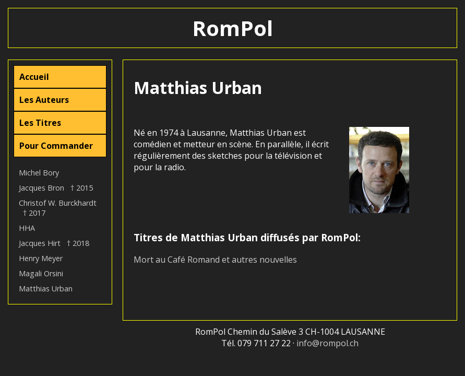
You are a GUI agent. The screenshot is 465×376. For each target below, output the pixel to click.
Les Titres (40, 122)
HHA (27, 228)
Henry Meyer (41, 258)
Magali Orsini (41, 273)
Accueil (34, 77)
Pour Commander (56, 145)
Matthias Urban (46, 288)
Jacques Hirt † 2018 (54, 243)
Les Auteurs (44, 99)
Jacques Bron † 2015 (56, 188)
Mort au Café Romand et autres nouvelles (215, 259)
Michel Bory (39, 173)
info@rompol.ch (327, 343)
